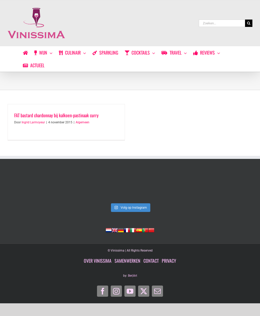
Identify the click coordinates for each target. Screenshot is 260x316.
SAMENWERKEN (127, 260)
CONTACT (151, 260)
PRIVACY (169, 260)
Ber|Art (132, 275)
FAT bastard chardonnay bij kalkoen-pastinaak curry (56, 115)
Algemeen (82, 122)
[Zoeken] (248, 23)
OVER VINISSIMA (97, 260)
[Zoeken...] (222, 23)
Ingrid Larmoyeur (33, 122)
